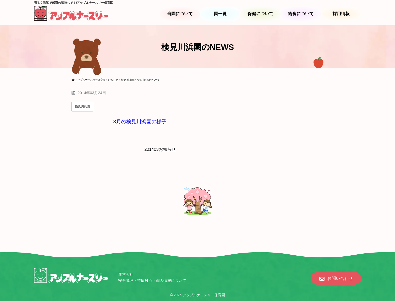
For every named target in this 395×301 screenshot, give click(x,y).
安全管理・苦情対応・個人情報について (152, 280)
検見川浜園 (82, 106)
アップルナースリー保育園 (204, 295)
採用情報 (341, 13)
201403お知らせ (160, 149)
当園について (180, 13)
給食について (301, 13)
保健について (260, 13)
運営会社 (125, 274)
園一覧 (220, 13)
